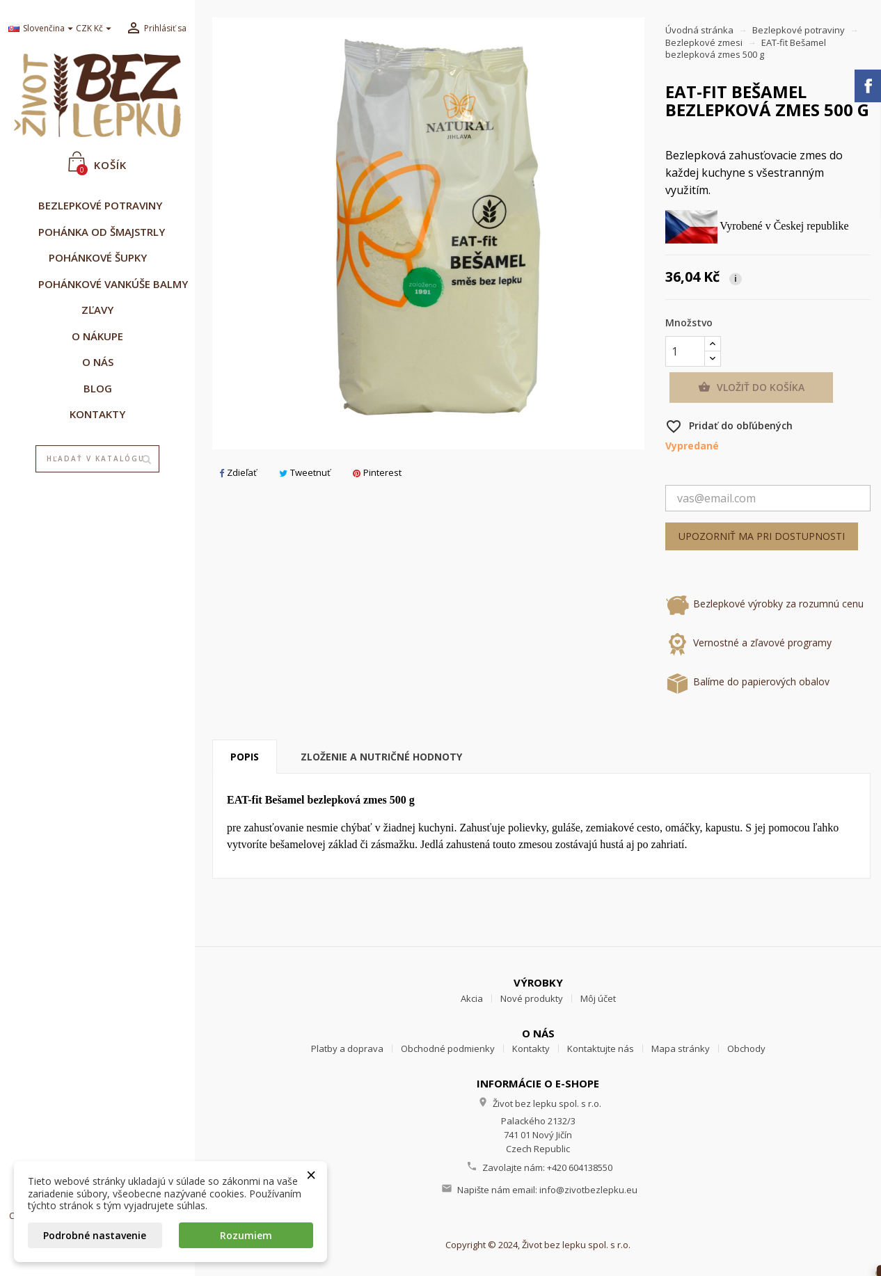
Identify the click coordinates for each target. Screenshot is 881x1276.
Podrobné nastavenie (94, 1235)
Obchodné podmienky (448, 1048)
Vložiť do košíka (751, 387)
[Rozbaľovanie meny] (95, 28)
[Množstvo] (685, 351)
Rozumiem (246, 1235)
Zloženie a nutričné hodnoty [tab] (381, 756)
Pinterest (377, 472)
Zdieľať (238, 472)
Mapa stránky (680, 1048)
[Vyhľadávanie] (97, 459)
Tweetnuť (305, 472)
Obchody (746, 1048)
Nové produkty (531, 998)
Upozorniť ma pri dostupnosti (761, 536)
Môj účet (598, 998)
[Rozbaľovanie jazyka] (36, 28)
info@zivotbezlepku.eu (588, 1189)
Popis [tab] (244, 756)
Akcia (472, 998)
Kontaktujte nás (600, 1048)
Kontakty (531, 1048)
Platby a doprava (347, 1048)
